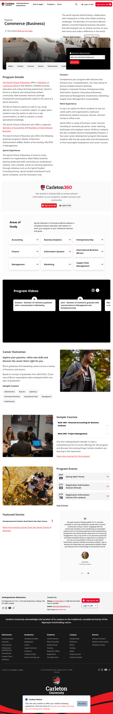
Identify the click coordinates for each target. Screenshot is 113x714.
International (6, 645)
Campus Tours (7, 656)
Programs (51, 4)
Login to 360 (88, 4)
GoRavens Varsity (98, 645)
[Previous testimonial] (82, 573)
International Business (12, 397)
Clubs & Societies (76, 657)
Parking (72, 648)
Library (27, 645)
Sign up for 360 (104, 4)
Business (22, 392)
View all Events (62, 505)
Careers (20, 66)
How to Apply (39, 4)
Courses (30, 66)
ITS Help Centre (52, 657)
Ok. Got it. (82, 704)
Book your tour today (25, 31)
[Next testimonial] (88, 573)
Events (72, 645)
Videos (10, 66)
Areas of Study (91, 37)
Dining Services (75, 654)
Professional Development (7, 649)
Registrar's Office (53, 651)
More (59, 4)
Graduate (5, 642)
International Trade (31, 397)
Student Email (52, 645)
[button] (77, 4)
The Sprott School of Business (16, 82)
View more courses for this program (73, 456)
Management (46, 397)
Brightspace (28, 642)
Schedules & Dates (31, 639)
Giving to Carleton (98, 639)
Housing (50, 648)
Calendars (28, 651)
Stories (40, 66)
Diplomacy (33, 392)
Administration (9, 392)
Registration (51, 654)
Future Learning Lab (31, 657)
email (21, 670)
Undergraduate (7, 639)
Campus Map (74, 639)
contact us (61, 609)
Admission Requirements (80, 53)
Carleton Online (30, 654)
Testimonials (52, 66)
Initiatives (5, 659)
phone (14, 670)
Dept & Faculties (53, 642)
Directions (73, 642)
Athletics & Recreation (100, 642)
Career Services (52, 639)
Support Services (30, 648)
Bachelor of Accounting (13, 127)
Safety (72, 651)
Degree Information (71, 37)
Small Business (9, 401)
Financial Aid (6, 653)
